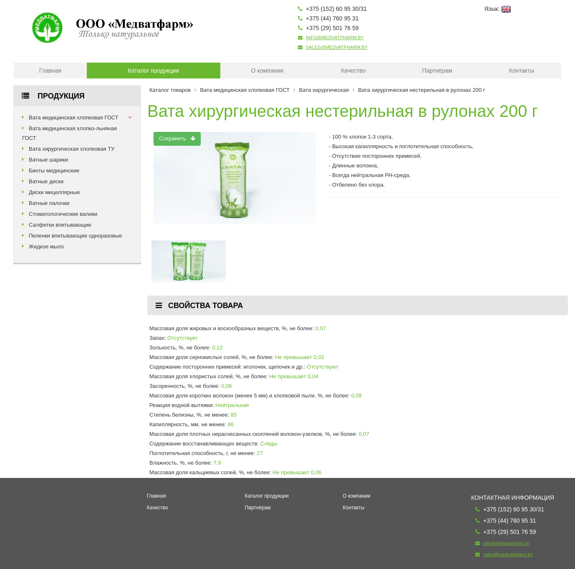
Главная (50, 70)
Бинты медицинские (54, 170)
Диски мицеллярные (54, 192)
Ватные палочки (49, 203)
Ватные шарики (48, 160)
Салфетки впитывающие (60, 225)
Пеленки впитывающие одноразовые (75, 236)
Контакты (521, 70)
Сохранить (177, 138)
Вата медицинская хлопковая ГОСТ (74, 117)
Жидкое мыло (46, 246)
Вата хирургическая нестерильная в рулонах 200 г (421, 90)
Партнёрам (437, 70)
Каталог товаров (170, 90)
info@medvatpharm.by (335, 37)
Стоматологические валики (63, 214)
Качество (353, 70)
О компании (267, 70)
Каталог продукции (153, 70)
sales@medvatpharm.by (337, 47)
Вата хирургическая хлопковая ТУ (71, 149)
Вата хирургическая (324, 90)
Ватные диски (46, 181)
